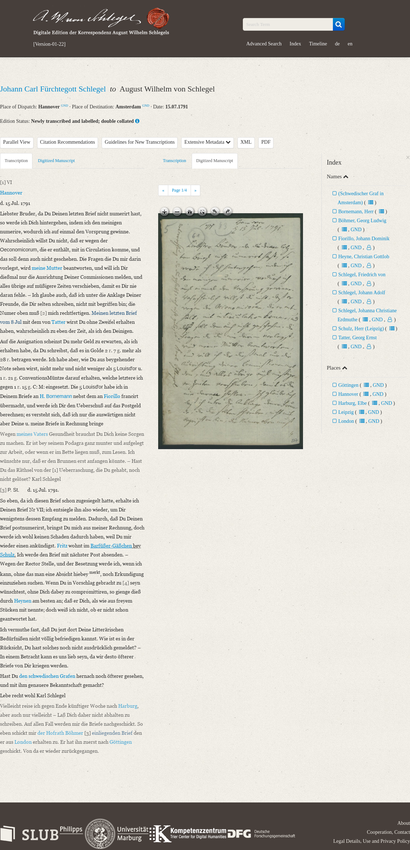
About (403, 823)
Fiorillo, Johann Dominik (363, 238)
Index (295, 43)
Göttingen (348, 385)
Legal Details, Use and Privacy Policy (371, 841)
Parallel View (17, 142)
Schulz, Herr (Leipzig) (361, 328)
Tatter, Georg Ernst (357, 337)
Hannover (348, 394)
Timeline (318, 43)
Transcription (16, 160)
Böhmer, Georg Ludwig (362, 220)
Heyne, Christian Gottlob (363, 256)
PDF (266, 142)
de (337, 43)
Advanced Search (264, 43)
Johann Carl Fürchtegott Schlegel (54, 88)
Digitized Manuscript (56, 160)
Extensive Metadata (207, 142)
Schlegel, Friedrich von (362, 274)
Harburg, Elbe (352, 403)
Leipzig (346, 412)
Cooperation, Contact (388, 832)
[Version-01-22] (50, 44)
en (350, 43)
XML (245, 142)
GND (64, 105)
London (346, 421)
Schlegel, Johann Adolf (361, 292)
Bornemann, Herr (356, 211)
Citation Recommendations (67, 142)
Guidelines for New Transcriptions (140, 142)
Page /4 (179, 190)
